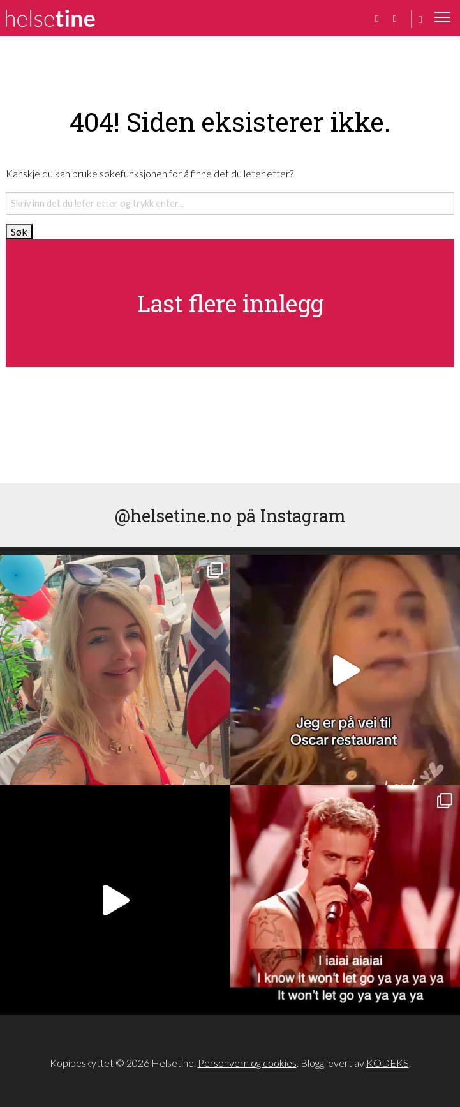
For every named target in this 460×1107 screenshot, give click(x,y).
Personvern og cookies (247, 1063)
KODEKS (387, 1063)
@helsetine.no (173, 515)
